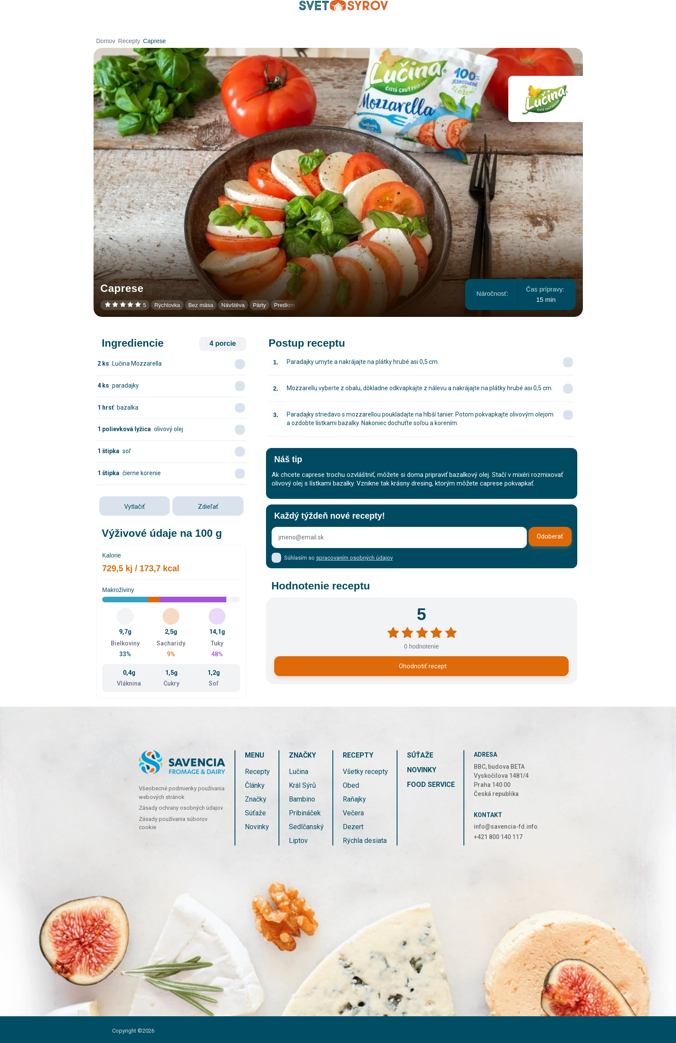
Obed (351, 785)
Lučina (298, 771)
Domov (105, 41)
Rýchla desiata (365, 840)
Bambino (302, 799)
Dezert (353, 827)
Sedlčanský (306, 827)
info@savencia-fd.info (506, 826)
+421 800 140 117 (498, 836)
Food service (431, 784)
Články (255, 785)
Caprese (154, 41)
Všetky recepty (365, 771)
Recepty (129, 41)
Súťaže (255, 813)
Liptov (298, 840)
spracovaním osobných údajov (354, 557)
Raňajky (354, 799)
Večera (353, 813)
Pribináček (305, 813)
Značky (255, 799)
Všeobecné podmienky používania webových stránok (182, 792)
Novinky (257, 827)
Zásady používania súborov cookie (173, 823)
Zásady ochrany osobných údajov (181, 808)
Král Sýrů (302, 785)
